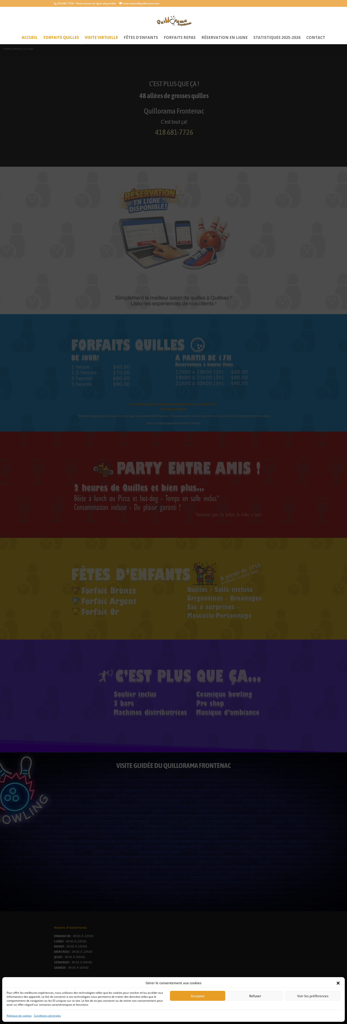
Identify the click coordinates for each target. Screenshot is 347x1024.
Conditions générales (47, 1016)
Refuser (255, 996)
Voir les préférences (312, 996)
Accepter (198, 996)
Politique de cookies (19, 1016)
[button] (338, 983)
